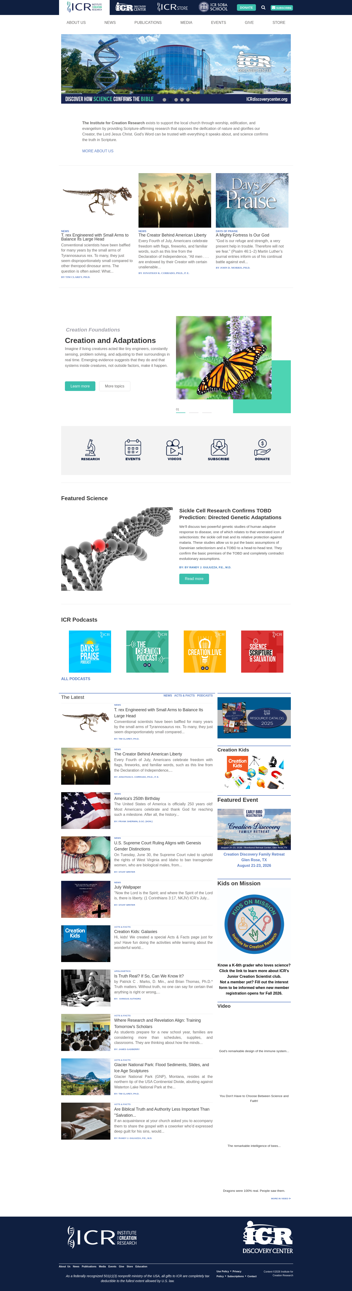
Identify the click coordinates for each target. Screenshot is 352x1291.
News (110, 23)
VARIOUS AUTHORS (130, 998)
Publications (148, 23)
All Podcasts (75, 679)
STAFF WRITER (127, 872)
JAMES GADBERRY (129, 1049)
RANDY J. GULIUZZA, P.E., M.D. (135, 1138)
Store (279, 23)
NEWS (65, 231)
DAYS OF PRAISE (227, 231)
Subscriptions (235, 1276)
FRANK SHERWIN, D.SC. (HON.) (136, 821)
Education (141, 1266)
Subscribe (282, 8)
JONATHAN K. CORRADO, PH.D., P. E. (139, 777)
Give (249, 23)
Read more (194, 579)
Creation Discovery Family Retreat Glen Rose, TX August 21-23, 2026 (254, 860)
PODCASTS (205, 695)
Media (186, 23)
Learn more (80, 386)
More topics (114, 386)
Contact (252, 1276)
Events (218, 23)
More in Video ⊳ (281, 1198)
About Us (76, 23)
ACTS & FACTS (184, 695)
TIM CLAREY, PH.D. (129, 738)
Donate (246, 7)
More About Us (97, 151)
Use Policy (223, 1271)
